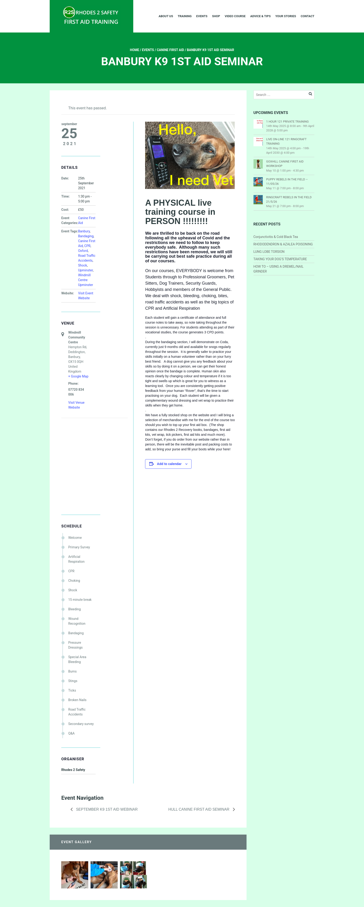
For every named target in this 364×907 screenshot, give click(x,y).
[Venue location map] (85, 442)
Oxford (83, 251)
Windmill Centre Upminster (85, 280)
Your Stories (285, 16)
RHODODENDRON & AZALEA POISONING (283, 244)
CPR (87, 246)
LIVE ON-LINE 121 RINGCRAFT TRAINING (286, 141)
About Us (166, 16)
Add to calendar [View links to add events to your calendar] (169, 464)
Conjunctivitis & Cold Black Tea (276, 237)
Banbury (84, 231)
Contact (307, 16)
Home (134, 50)
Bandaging (85, 236)
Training (185, 16)
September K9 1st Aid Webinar (106, 809)
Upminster (85, 270)
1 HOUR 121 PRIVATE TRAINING (287, 121)
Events (201, 16)
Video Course (235, 16)
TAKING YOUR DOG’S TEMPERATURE (280, 259)
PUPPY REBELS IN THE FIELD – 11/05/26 (287, 181)
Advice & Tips (260, 16)
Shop (216, 16)
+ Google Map (78, 376)
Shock (82, 265)
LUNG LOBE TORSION (269, 252)
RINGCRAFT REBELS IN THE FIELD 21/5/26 (289, 199)
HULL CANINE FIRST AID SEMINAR (199, 809)
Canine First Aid (170, 50)
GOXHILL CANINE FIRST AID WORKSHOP (285, 164)
